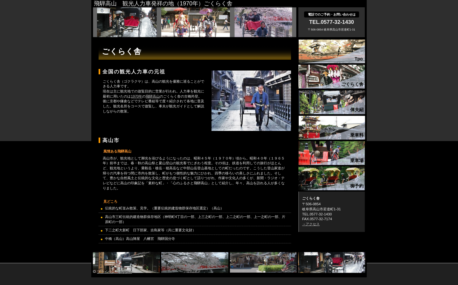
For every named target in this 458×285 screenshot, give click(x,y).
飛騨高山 (153, 96)
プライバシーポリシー (114, 272)
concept (331, 76)
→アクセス (311, 224)
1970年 (136, 96)
